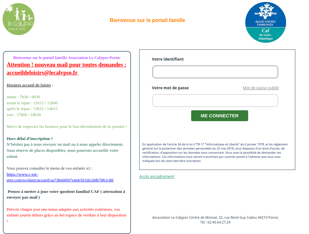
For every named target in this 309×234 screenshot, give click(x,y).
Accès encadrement (156, 176)
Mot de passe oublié (261, 88)
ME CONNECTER (220, 115)
